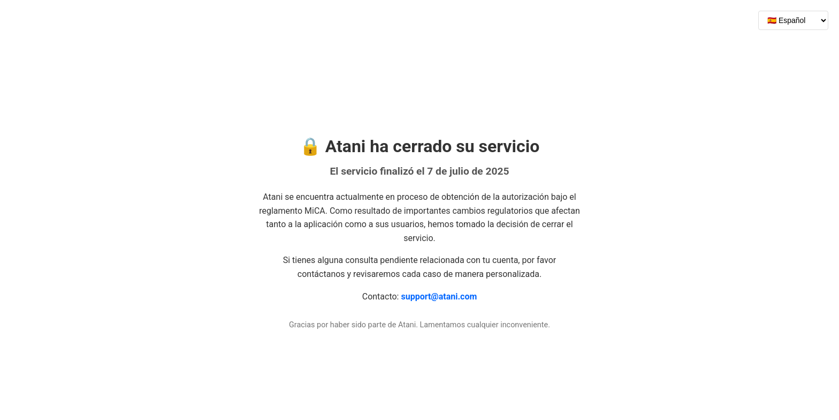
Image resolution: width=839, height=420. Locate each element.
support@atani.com (439, 296)
